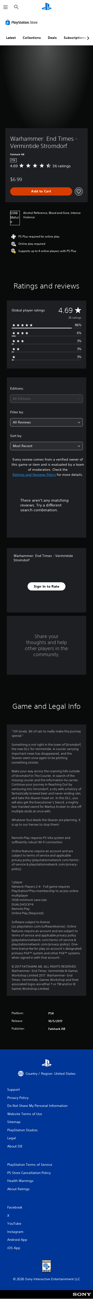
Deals (52, 37)
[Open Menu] (5, 7)
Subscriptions (75, 37)
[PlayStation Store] (22, 22)
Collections (32, 37)
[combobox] (46, 398)
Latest (11, 37)
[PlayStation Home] (47, 7)
